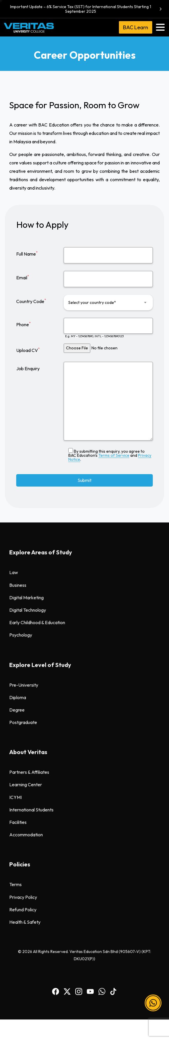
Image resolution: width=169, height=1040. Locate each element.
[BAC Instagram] (78, 608)
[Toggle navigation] (160, 27)
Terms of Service (113, 455)
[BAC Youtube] (90, 608)
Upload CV (28, 350)
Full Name (27, 253)
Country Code (31, 301)
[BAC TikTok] (113, 608)
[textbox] (104, 302)
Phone (23, 324)
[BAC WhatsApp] (102, 608)
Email (22, 277)
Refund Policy (22, 527)
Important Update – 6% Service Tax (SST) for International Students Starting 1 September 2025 (87, 9)
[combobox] (108, 302)
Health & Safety (25, 539)
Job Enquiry (28, 368)
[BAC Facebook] (55, 608)
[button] (153, 1008)
